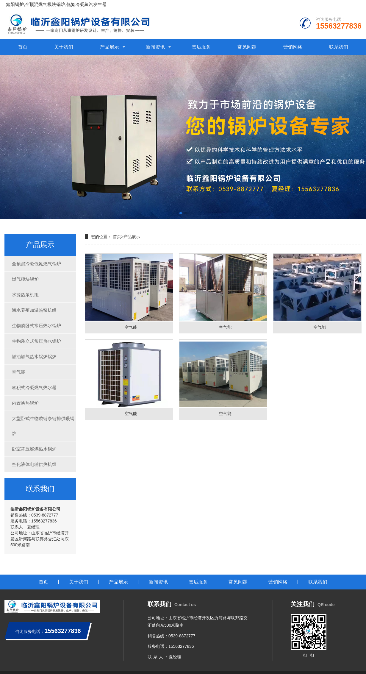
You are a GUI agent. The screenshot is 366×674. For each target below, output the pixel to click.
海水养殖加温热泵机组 (34, 310)
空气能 (18, 372)
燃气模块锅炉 (25, 279)
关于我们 (63, 46)
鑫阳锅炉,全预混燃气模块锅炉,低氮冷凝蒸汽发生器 (56, 4)
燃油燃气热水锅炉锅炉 (34, 356)
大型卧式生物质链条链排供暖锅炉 (43, 426)
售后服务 (201, 46)
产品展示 (109, 46)
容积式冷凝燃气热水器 (34, 387)
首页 (22, 46)
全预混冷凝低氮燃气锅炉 (36, 263)
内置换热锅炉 (25, 402)
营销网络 (292, 46)
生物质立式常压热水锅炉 (36, 341)
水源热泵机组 (25, 294)
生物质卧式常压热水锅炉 (36, 325)
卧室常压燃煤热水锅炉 (34, 448)
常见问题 (246, 46)
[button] (180, 213)
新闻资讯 (155, 46)
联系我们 (338, 46)
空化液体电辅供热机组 (34, 464)
